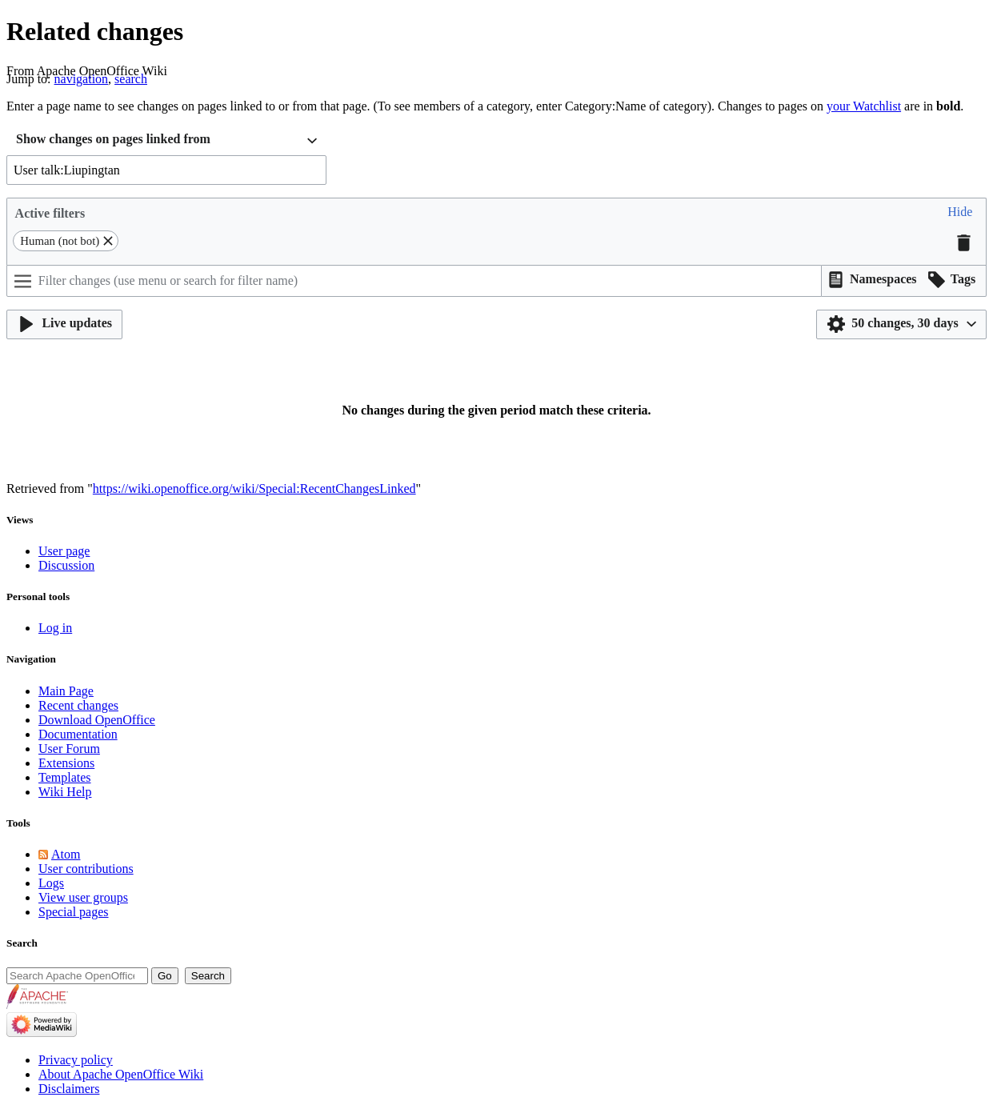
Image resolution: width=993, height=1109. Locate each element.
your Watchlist (864, 106)
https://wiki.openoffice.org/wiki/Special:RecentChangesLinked (254, 488)
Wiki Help (64, 792)
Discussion (66, 565)
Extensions (66, 763)
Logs (51, 883)
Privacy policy (75, 1060)
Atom (65, 854)
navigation (81, 79)
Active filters (50, 213)
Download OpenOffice (96, 720)
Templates (64, 777)
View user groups (83, 897)
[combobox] (166, 141)
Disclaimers (68, 1088)
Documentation (78, 734)
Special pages (73, 912)
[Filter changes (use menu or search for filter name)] (414, 281)
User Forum (69, 748)
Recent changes (78, 705)
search (130, 79)
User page (64, 551)
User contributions (86, 868)
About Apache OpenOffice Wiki (120, 1074)
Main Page (66, 691)
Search (22, 943)
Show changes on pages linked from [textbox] (113, 139)
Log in (55, 628)
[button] (960, 213)
